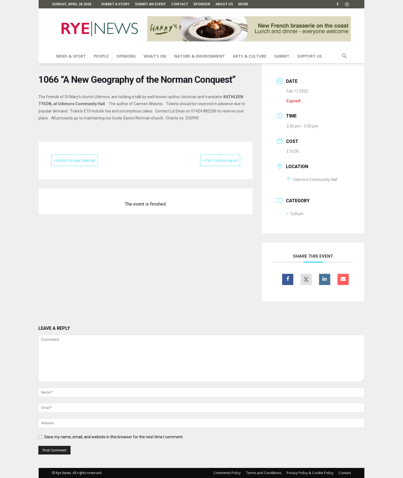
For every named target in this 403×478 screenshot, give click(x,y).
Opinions (126, 56)
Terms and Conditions (263, 472)
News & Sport (71, 56)
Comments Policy (227, 472)
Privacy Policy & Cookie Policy (310, 472)
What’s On (155, 56)
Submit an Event (150, 4)
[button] (344, 56)
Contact (179, 4)
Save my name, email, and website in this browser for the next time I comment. (113, 437)
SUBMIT (281, 56)
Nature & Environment (199, 56)
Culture (295, 213)
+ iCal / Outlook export (211, 160)
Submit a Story (115, 4)
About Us (224, 4)
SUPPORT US (309, 56)
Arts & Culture (249, 56)
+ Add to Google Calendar (83, 160)
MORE (243, 4)
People (101, 56)
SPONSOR (201, 4)
